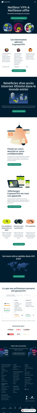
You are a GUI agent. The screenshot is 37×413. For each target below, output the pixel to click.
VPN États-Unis (3, 390)
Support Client (27, 369)
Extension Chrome (4, 383)
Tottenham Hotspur (16, 390)
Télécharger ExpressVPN (5, 369)
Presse (14, 384)
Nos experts (15, 383)
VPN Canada (3, 393)
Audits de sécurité (16, 380)
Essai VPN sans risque (4, 400)
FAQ (25, 373)
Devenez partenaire (16, 392)
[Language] (35, 2)
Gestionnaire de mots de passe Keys (17, 370)
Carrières (14, 386)
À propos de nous (16, 376)
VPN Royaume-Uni (4, 392)
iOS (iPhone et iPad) (4, 373)
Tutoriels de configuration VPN (29, 371)
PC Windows (3, 372)
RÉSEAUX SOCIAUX (19, 297)
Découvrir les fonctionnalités (5, 399)
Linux (2, 376)
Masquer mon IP (27, 384)
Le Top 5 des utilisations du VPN (29, 387)
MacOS (2, 370)
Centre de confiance (16, 377)
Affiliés (14, 393)
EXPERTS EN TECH (27, 297)
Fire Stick (2, 380)
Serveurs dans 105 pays (5, 389)
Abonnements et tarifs (4, 402)
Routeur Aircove (3, 377)
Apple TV (2, 379)
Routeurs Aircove (15, 371)
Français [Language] (27, 391)
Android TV (3, 382)
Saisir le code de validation (29, 377)
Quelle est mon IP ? (28, 383)
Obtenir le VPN (27, 376)
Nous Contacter (27, 374)
